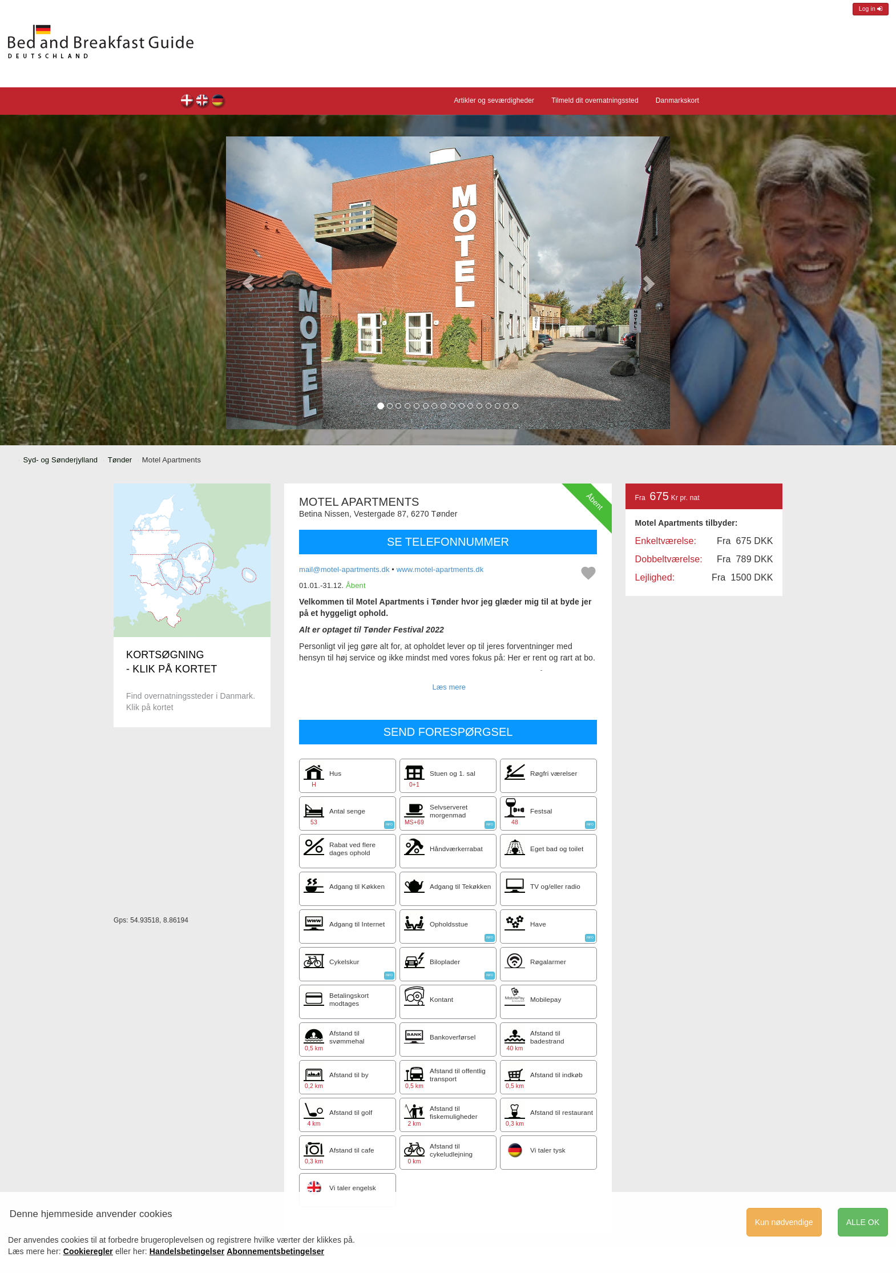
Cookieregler (88, 1251)
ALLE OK (862, 1222)
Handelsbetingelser (187, 1251)
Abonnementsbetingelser (275, 1251)
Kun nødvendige (784, 1222)
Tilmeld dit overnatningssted (595, 100)
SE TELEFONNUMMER (448, 541)
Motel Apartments (187, 102)
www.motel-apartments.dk (440, 569)
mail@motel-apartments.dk (344, 569)
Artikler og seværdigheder (494, 100)
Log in (870, 9)
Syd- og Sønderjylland (60, 460)
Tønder (120, 460)
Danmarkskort (677, 100)
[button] (248, 282)
